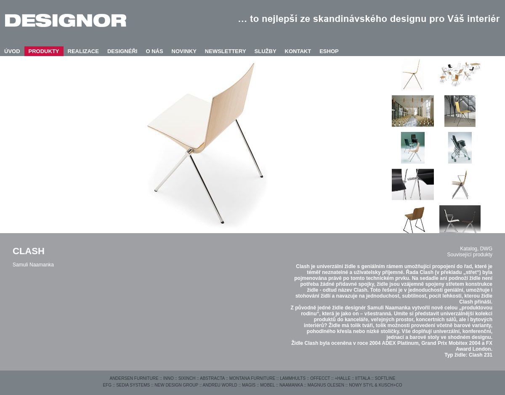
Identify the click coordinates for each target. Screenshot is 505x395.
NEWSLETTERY (225, 51)
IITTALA (362, 378)
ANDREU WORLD (220, 385)
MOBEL (267, 385)
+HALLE (343, 378)
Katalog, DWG (476, 249)
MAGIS (248, 385)
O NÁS (154, 51)
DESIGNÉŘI (122, 51)
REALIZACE (83, 51)
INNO (168, 378)
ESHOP (329, 51)
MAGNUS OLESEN (326, 385)
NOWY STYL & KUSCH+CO (375, 385)
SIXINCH (187, 378)
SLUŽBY (265, 51)
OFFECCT (320, 378)
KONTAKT (298, 51)
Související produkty (469, 255)
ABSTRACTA (212, 378)
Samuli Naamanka (33, 265)
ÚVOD (12, 51)
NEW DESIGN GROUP (176, 385)
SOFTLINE (385, 378)
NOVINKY (184, 51)
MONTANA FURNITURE (252, 378)
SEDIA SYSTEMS (133, 385)
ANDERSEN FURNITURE (133, 378)
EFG (107, 385)
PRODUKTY (44, 51)
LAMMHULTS (293, 378)
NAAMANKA (291, 385)
